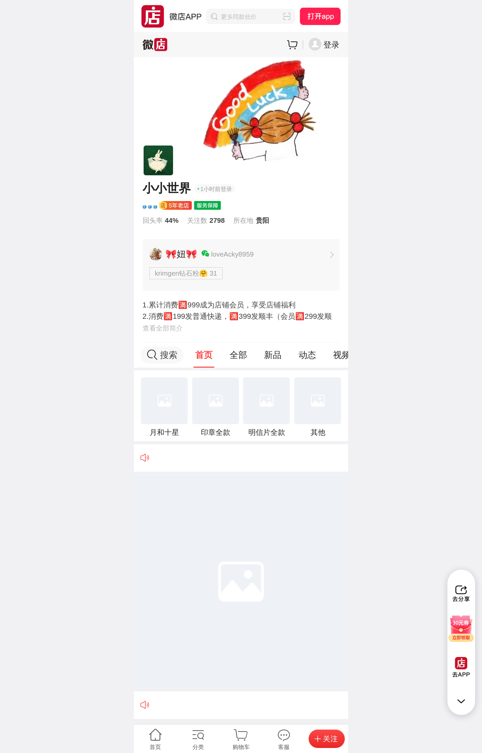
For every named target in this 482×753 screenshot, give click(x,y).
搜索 (162, 355)
